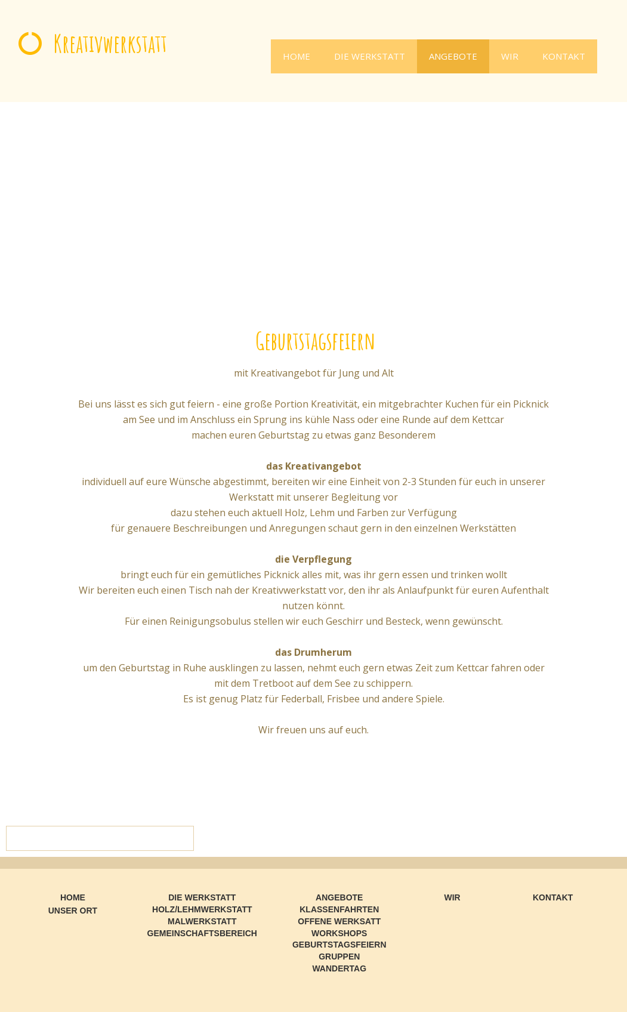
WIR (509, 56)
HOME (296, 56)
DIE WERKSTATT (369, 56)
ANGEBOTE (453, 56)
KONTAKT (563, 56)
